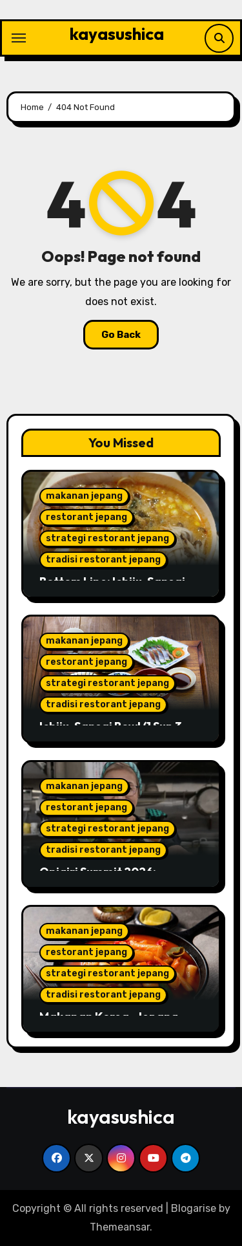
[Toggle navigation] (18, 38)
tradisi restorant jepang (103, 559)
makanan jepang (84, 495)
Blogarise (193, 1208)
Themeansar (120, 1227)
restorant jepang (86, 517)
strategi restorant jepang (107, 538)
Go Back (121, 334)
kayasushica (117, 33)
